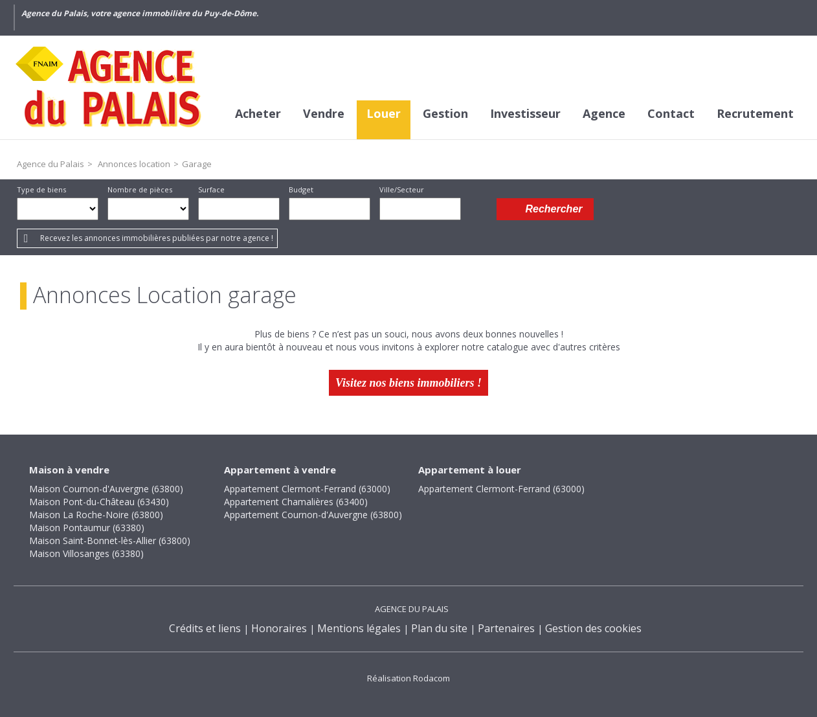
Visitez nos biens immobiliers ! (408, 382)
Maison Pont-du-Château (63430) (99, 501)
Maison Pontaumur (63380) (86, 527)
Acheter (258, 113)
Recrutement (755, 113)
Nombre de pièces (139, 189)
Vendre (323, 113)
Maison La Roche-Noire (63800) (96, 514)
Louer (383, 113)
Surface (211, 189)
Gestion (445, 113)
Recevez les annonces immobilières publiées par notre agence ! (156, 238)
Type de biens (41, 189)
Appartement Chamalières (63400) (296, 501)
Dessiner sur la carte (478, 209)
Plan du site (439, 628)
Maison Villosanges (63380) (86, 553)
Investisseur (525, 113)
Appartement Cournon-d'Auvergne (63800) (313, 514)
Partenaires (506, 628)
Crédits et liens (205, 628)
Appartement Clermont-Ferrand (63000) (307, 489)
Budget (301, 189)
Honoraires (279, 628)
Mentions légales (359, 628)
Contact (671, 113)
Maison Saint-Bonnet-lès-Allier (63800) (109, 540)
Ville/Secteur (401, 189)
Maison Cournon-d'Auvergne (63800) (106, 489)
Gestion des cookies (593, 628)
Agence (604, 113)
